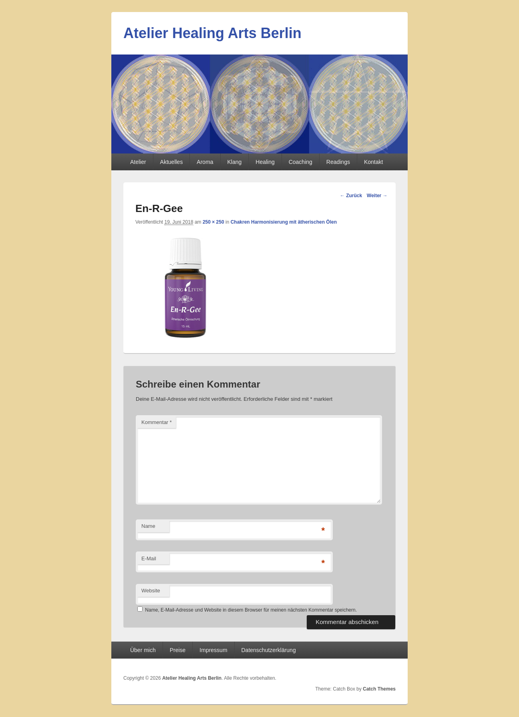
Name (148, 526)
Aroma (205, 162)
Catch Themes (379, 689)
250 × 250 (213, 222)
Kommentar (156, 422)
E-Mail (148, 558)
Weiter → (377, 195)
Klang (234, 162)
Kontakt (373, 162)
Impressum (213, 650)
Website (150, 591)
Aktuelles (171, 162)
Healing (264, 162)
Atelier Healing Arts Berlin (212, 33)
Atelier (138, 162)
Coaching (300, 162)
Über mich (143, 650)
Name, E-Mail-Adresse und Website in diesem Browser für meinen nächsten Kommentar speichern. (251, 610)
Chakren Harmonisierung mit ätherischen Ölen (284, 222)
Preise (178, 650)
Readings (338, 162)
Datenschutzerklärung (268, 650)
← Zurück (351, 195)
